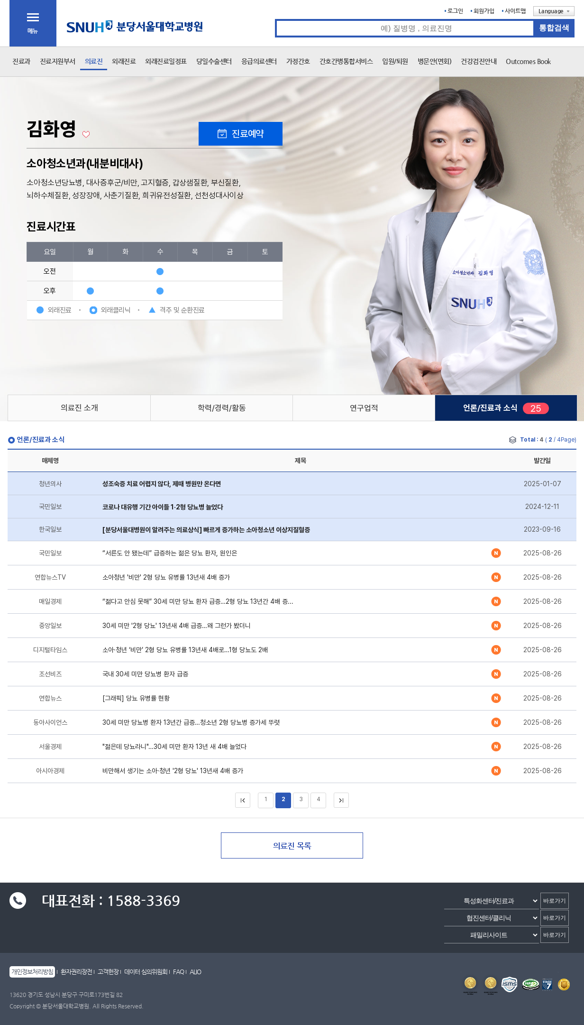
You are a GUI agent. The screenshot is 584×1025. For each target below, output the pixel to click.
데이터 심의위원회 (145, 971)
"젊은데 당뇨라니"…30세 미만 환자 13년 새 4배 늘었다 (174, 746)
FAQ (178, 971)
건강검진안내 (478, 61)
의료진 (94, 61)
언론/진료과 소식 (490, 408)
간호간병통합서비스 (346, 61)
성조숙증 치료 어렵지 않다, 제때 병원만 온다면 (161, 484)
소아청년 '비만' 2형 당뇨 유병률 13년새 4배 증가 (166, 577)
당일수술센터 (214, 61)
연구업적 (364, 408)
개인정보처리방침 (32, 971)
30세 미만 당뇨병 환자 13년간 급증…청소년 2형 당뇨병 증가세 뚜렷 (191, 722)
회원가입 (484, 11)
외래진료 (124, 61)
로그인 (455, 11)
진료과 (21, 61)
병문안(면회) (435, 61)
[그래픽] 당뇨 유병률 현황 (136, 698)
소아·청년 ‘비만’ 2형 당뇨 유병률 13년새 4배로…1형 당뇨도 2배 (185, 650)
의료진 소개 (79, 408)
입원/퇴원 (395, 61)
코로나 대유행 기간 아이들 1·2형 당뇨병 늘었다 (162, 507)
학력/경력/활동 (222, 408)
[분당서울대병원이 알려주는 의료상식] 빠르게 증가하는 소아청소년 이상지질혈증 (206, 530)
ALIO (195, 971)
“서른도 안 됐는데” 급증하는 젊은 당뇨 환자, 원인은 (169, 553)
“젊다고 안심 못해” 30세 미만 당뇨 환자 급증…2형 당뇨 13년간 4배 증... (197, 601)
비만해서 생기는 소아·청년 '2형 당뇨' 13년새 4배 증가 (172, 771)
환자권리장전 (76, 971)
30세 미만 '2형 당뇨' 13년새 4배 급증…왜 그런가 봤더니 (176, 625)
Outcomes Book (528, 61)
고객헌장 (108, 971)
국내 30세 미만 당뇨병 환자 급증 (145, 674)
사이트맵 (515, 11)
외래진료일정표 (166, 61)
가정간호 (298, 61)
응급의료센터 (259, 61)
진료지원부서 (57, 61)
